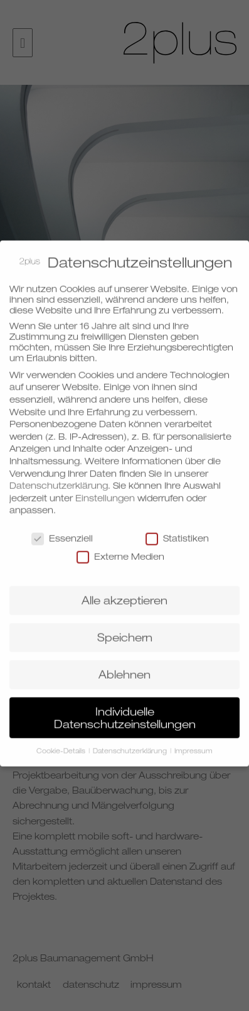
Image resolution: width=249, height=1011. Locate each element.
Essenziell (62, 531)
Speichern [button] (124, 630)
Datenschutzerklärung (58, 478)
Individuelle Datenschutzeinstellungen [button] (125, 711)
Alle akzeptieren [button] (124, 593)
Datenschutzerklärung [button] (131, 744)
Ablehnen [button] (124, 667)
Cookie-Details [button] (61, 744)
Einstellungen (105, 491)
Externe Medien (120, 550)
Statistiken (177, 531)
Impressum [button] (193, 744)
